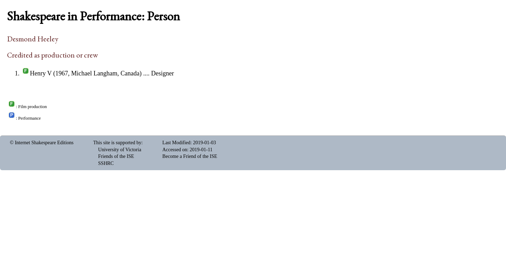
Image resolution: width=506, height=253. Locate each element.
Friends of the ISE (116, 156)
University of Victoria (119, 149)
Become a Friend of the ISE (189, 156)
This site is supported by (117, 142)
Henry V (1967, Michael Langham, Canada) (86, 73)
